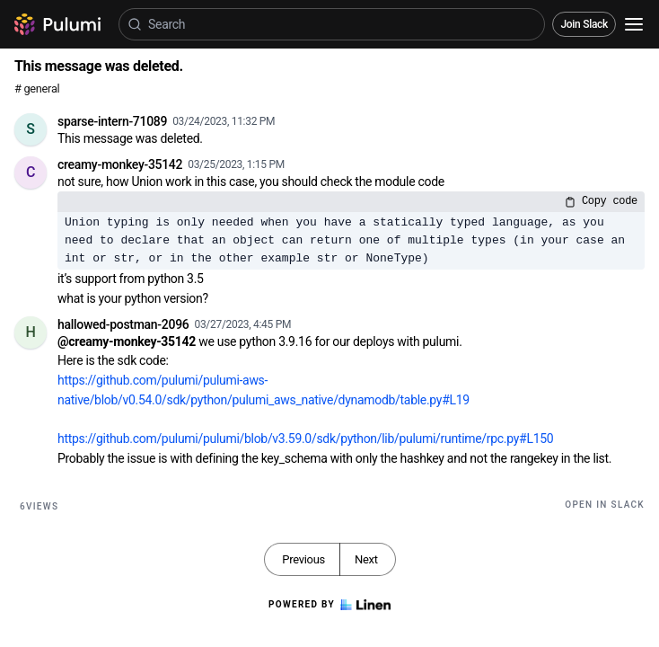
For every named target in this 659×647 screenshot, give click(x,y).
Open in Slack (605, 505)
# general (36, 88)
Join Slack (584, 24)
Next (366, 559)
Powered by (329, 604)
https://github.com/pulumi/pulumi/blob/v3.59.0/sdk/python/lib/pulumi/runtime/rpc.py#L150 (305, 438)
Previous (303, 559)
